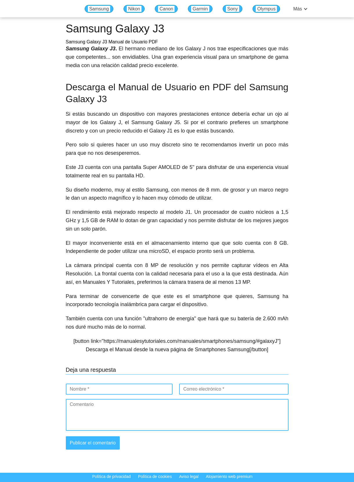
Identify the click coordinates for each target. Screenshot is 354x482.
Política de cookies (155, 476)
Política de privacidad (111, 476)
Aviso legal (189, 476)
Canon (166, 8)
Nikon (134, 8)
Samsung (99, 8)
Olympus (266, 8)
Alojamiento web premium (229, 476)
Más (297, 8)
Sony (232, 8)
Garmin (200, 8)
